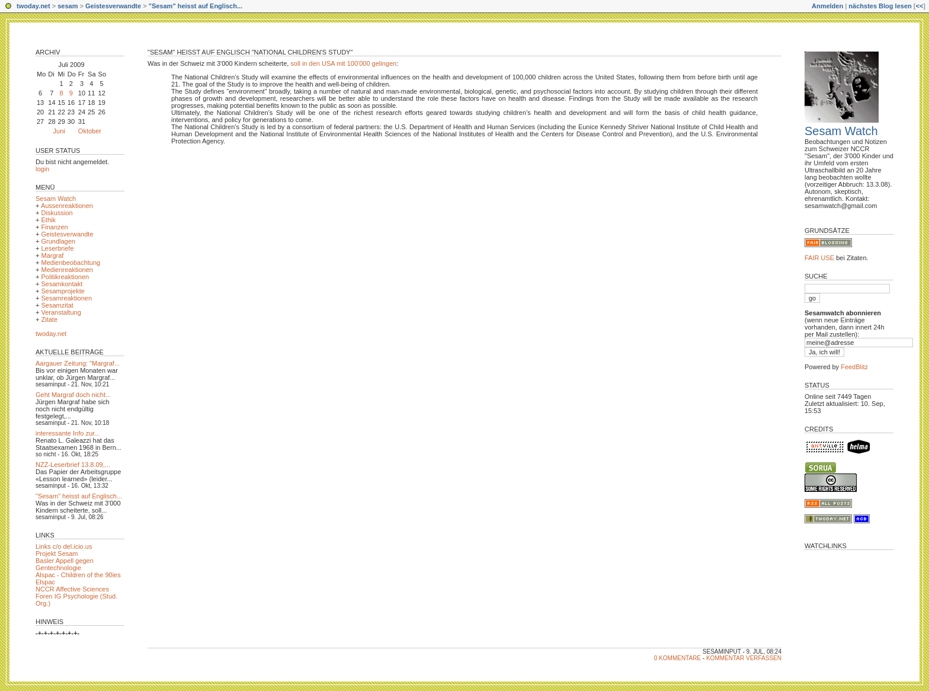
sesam (67, 5)
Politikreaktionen (65, 276)
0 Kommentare (677, 658)
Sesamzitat (57, 305)
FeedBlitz (854, 366)
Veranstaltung (61, 312)
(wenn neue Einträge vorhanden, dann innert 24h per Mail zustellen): (845, 323)
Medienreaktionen (66, 269)
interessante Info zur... (68, 433)
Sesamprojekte (62, 291)
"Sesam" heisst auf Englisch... (195, 5)
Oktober (89, 131)
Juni (59, 131)
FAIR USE (819, 257)
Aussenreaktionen (67, 205)
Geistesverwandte (113, 5)
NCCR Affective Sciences (72, 589)
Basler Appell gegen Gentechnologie (65, 564)
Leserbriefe (57, 248)
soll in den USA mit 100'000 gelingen (343, 63)
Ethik (48, 219)
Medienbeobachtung (70, 262)
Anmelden (827, 5)
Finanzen (54, 227)
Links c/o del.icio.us (64, 546)
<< (919, 5)
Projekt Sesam (57, 553)
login (42, 168)
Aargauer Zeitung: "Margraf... (78, 363)
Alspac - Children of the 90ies (78, 574)
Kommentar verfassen (743, 658)
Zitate (49, 319)
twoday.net (33, 5)
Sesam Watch (56, 198)
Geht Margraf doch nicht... (73, 394)
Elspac (45, 582)
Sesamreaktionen (66, 298)
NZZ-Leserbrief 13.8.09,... (73, 464)
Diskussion (56, 212)
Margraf (52, 255)
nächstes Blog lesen (879, 5)
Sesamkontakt (61, 283)
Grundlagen (58, 241)
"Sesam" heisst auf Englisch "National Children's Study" (250, 52)
